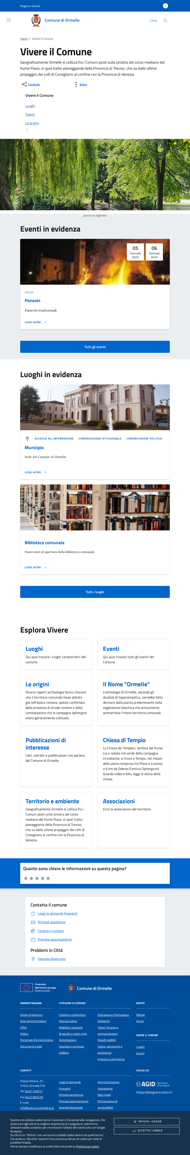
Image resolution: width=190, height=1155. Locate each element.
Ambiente (104, 1021)
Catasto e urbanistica (72, 1014)
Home (24, 38)
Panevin (32, 300)
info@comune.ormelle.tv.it (37, 1108)
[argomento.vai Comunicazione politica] (144, 438)
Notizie (140, 1014)
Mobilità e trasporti (71, 1027)
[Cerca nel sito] (165, 20)
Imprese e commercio (111, 1059)
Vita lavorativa (68, 1021)
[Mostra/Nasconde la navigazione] (8, 19)
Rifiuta (147, 1121)
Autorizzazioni (67, 1040)
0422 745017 (34, 1091)
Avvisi (140, 1021)
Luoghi (140, 1046)
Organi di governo (31, 1014)
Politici (24, 1033)
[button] (30, 6)
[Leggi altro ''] (36, 472)
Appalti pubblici (107, 1040)
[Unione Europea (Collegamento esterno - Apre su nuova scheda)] (39, 988)
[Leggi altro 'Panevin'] (36, 322)
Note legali (104, 1094)
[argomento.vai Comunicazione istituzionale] (101, 438)
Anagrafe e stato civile (73, 1033)
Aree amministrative (33, 1021)
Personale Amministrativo (36, 1040)
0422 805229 (34, 1097)
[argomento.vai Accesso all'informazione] (55, 438)
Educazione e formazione (113, 1014)
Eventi (140, 1053)
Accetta (147, 1130)
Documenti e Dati (31, 1046)
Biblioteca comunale (44, 542)
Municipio (34, 447)
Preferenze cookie (87, 1146)
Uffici (23, 1027)
